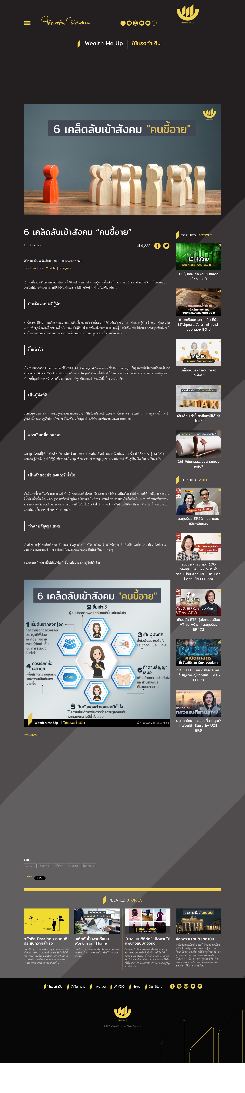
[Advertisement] (122, 77)
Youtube (51, 268)
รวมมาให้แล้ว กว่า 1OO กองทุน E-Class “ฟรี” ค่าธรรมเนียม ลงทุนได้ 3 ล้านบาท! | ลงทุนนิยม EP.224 (198, 571)
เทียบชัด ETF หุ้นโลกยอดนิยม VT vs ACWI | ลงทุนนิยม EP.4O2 (198, 624)
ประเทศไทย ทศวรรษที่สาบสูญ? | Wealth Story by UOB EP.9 (198, 725)
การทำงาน (44, 866)
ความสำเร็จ (73, 866)
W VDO (119, 986)
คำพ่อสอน (99, 987)
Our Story (155, 986)
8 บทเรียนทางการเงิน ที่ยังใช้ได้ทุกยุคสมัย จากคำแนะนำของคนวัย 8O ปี (198, 324)
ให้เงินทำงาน (78, 987)
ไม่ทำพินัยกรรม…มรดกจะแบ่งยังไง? (199, 464)
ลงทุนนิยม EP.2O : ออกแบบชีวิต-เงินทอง (198, 521)
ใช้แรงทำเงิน (88, 866)
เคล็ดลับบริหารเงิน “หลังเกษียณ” (198, 373)
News (136, 986)
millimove (30, 866)
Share (29, 876)
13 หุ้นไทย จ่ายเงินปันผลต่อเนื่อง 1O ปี (198, 276)
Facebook (30, 268)
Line (41, 268)
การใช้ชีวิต (58, 866)
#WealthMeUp (32, 734)
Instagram (65, 268)
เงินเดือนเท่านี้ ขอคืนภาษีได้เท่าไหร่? (198, 418)
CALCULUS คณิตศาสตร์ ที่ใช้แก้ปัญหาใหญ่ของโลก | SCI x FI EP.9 (199, 675)
